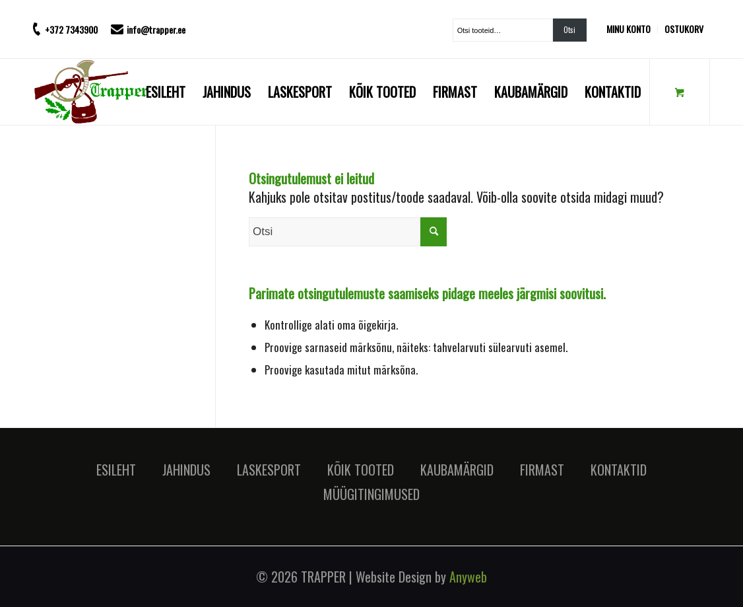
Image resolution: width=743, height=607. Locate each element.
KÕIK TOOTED (360, 470)
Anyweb (468, 577)
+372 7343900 (71, 29)
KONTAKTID (619, 470)
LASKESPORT (269, 470)
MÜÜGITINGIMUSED (371, 494)
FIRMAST (542, 470)
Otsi (569, 29)
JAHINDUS (186, 470)
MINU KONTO (628, 29)
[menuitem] (632, 29)
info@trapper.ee (156, 29)
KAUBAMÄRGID (457, 470)
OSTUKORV (683, 29)
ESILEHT (116, 470)
